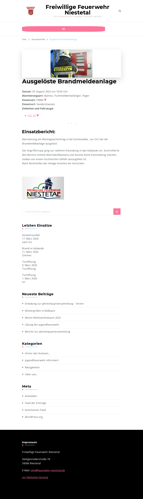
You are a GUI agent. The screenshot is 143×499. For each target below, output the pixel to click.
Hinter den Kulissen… (37, 353)
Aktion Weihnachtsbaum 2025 (43, 317)
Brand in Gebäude (33, 248)
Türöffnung (29, 261)
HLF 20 (32, 115)
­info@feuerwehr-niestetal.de (48, 470)
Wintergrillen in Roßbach (40, 310)
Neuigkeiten (32, 367)
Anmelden (31, 396)
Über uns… (31, 374)
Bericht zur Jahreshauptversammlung (47, 331)
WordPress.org (34, 417)
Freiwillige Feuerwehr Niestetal (77, 9)
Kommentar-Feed (35, 410)
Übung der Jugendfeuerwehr (42, 324)
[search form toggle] (120, 11)
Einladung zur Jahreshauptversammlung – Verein (54, 303)
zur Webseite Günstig (35, 477)
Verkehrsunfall (31, 235)
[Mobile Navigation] (25, 29)
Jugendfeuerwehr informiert (42, 360)
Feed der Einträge (35, 403)
